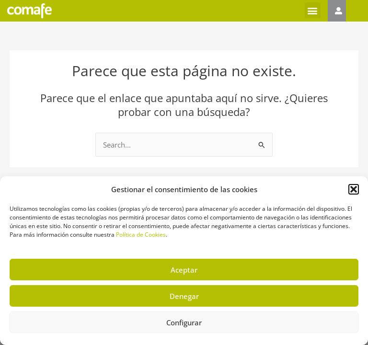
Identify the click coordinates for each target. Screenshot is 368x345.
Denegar (184, 296)
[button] (353, 189)
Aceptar (184, 270)
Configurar (184, 322)
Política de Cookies (141, 234)
